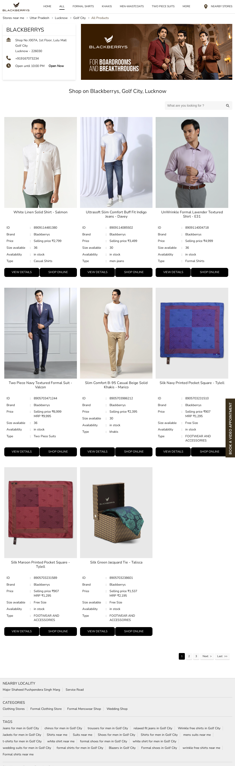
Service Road (75, 689)
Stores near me (13, 17)
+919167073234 (27, 58)
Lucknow (61, 17)
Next (205, 656)
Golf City (79, 17)
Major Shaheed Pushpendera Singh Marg (31, 689)
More (186, 6)
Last (219, 656)
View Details (22, 272)
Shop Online (58, 272)
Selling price (43, 241)
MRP (37, 416)
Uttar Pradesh (39, 17)
